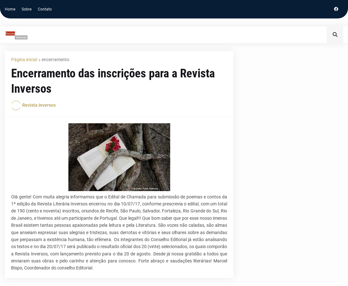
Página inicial (24, 59)
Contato (45, 9)
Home (10, 9)
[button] (335, 34)
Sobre (26, 9)
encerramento (55, 59)
